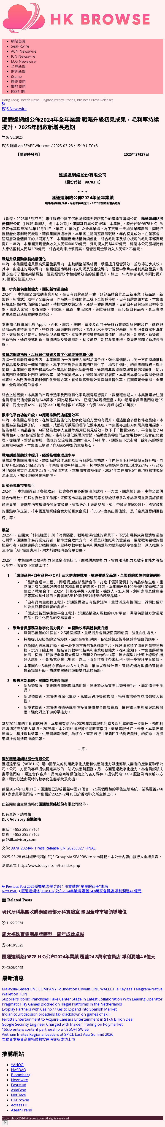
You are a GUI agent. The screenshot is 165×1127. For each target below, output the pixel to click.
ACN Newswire (23, 51)
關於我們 (18, 86)
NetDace (18, 1094)
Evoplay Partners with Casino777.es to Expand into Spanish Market (59, 1009)
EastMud (18, 1084)
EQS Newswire (23, 61)
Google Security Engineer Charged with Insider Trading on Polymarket (62, 1024)
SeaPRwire (20, 46)
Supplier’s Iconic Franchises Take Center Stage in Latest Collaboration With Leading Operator (82, 999)
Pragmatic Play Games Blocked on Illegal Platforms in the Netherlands (62, 1004)
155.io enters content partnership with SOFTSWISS (45, 1029)
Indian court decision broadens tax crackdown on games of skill (56, 1014)
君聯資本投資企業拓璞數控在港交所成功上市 (38, 1039)
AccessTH (19, 1105)
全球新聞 (18, 66)
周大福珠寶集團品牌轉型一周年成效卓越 (43, 934)
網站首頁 (18, 41)
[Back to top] (5, 1122)
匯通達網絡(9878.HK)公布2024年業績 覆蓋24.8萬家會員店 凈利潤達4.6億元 (78, 957)
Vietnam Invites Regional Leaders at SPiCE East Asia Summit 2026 (57, 1034)
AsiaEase (18, 1089)
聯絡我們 (18, 81)
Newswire (19, 1079)
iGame (16, 76)
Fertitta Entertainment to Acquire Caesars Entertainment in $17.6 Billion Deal (67, 1019)
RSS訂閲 (18, 91)
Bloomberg (20, 1074)
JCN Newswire (23, 56)
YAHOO (17, 1064)
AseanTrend (21, 1110)
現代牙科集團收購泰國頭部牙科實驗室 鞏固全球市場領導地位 (64, 912)
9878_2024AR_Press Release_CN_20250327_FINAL (53, 848)
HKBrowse (20, 1100)
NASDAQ (18, 1069)
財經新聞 (18, 71)
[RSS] (3, 104)
